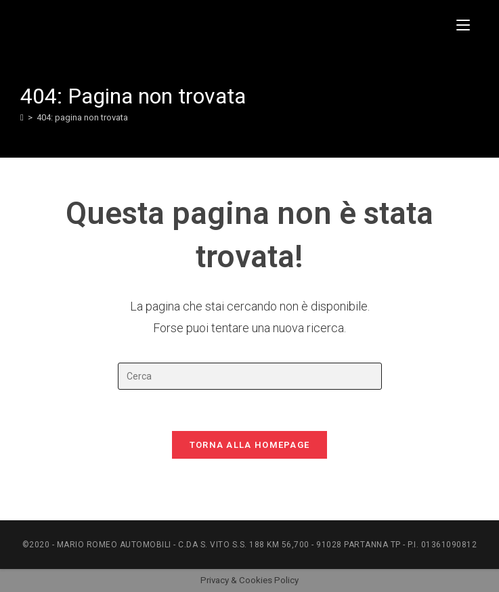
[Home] (22, 117)
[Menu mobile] (467, 25)
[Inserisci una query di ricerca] (250, 376)
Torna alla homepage (250, 445)
